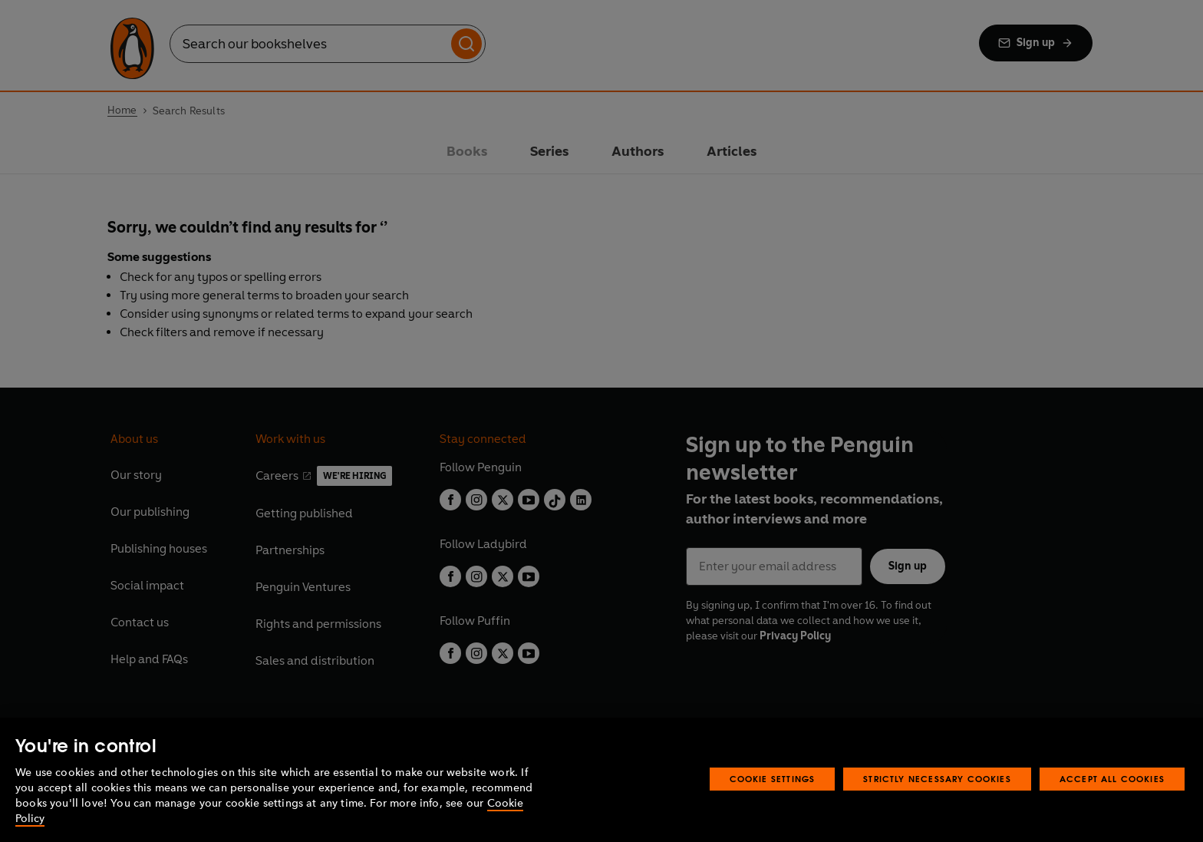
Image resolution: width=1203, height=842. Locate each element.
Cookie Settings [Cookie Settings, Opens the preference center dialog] (773, 778)
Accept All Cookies (1112, 778)
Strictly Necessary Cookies (937, 778)
